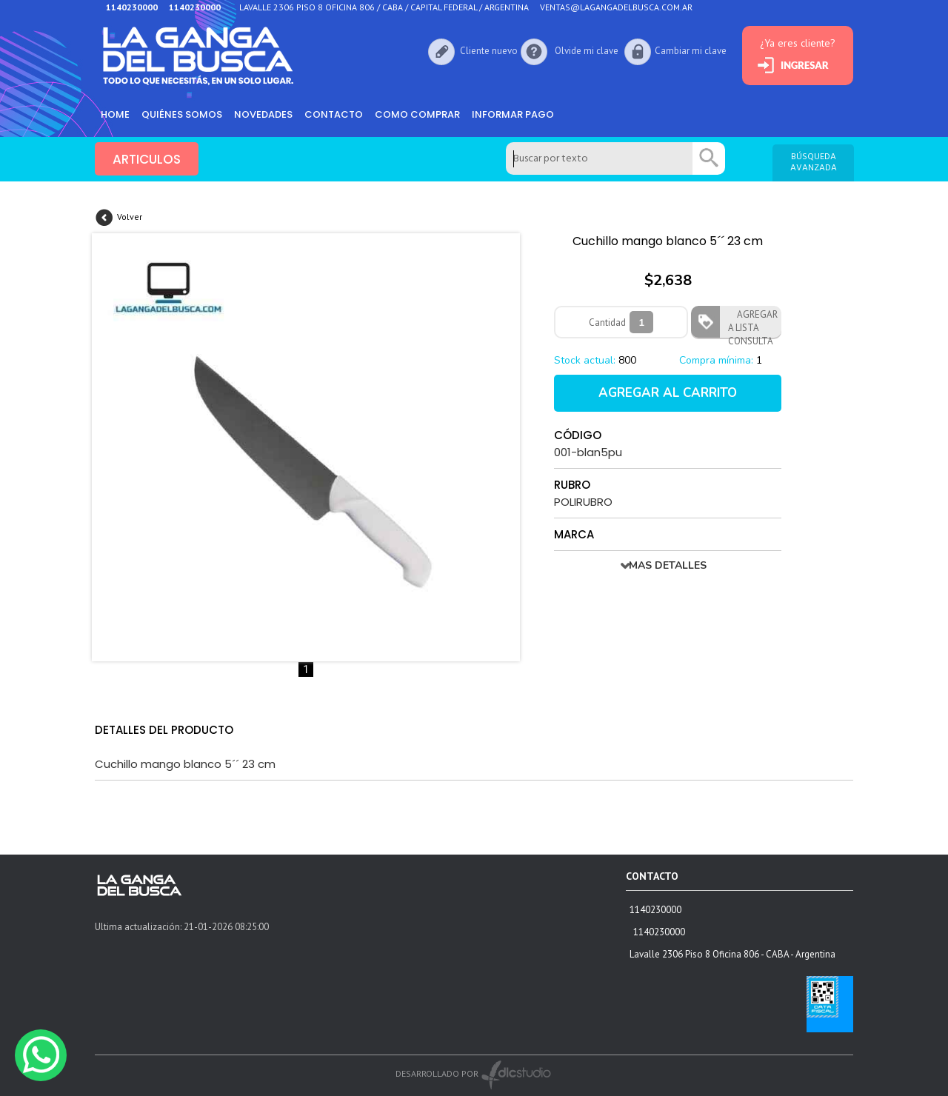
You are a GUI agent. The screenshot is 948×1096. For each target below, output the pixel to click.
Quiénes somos (181, 114)
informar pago (513, 114)
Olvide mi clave (586, 50)
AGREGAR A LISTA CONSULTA (753, 323)
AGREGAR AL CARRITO (667, 392)
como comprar (417, 114)
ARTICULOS (147, 159)
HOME (115, 114)
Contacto (333, 114)
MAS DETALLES (668, 565)
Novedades (263, 114)
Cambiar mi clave (691, 50)
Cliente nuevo (489, 50)
